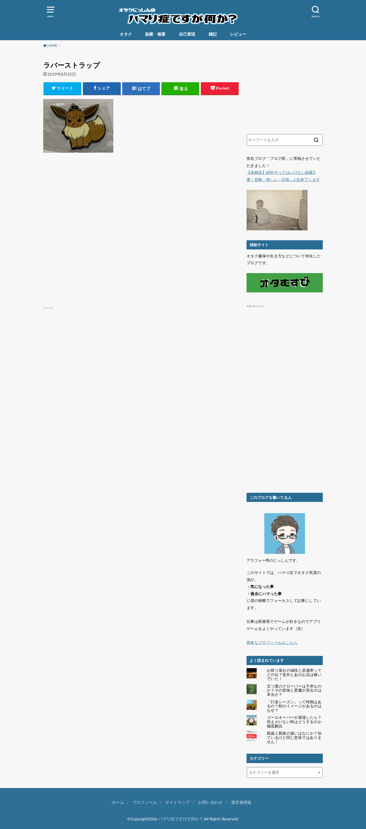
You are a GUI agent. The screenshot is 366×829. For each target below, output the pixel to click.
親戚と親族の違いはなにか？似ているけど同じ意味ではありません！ (294, 737)
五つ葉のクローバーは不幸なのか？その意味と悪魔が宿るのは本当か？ (294, 690)
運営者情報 (241, 802)
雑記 (213, 34)
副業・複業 (155, 34)
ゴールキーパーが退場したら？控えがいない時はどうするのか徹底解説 (294, 721)
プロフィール (144, 802)
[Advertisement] (141, 219)
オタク (126, 34)
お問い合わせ (210, 802)
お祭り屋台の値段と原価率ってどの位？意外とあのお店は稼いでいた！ (294, 674)
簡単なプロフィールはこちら (272, 642)
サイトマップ (177, 802)
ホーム (118, 802)
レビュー (238, 34)
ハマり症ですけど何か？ (180, 818)
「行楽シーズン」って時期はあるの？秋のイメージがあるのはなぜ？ (294, 706)
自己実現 (187, 34)
